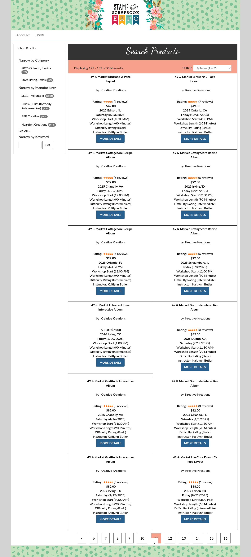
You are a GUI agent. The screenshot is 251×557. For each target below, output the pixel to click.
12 (170, 538)
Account (23, 35)
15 (212, 538)
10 (142, 538)
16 (225, 538)
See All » (24, 131)
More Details (110, 138)
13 (184, 538)
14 (198, 538)
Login (40, 35)
